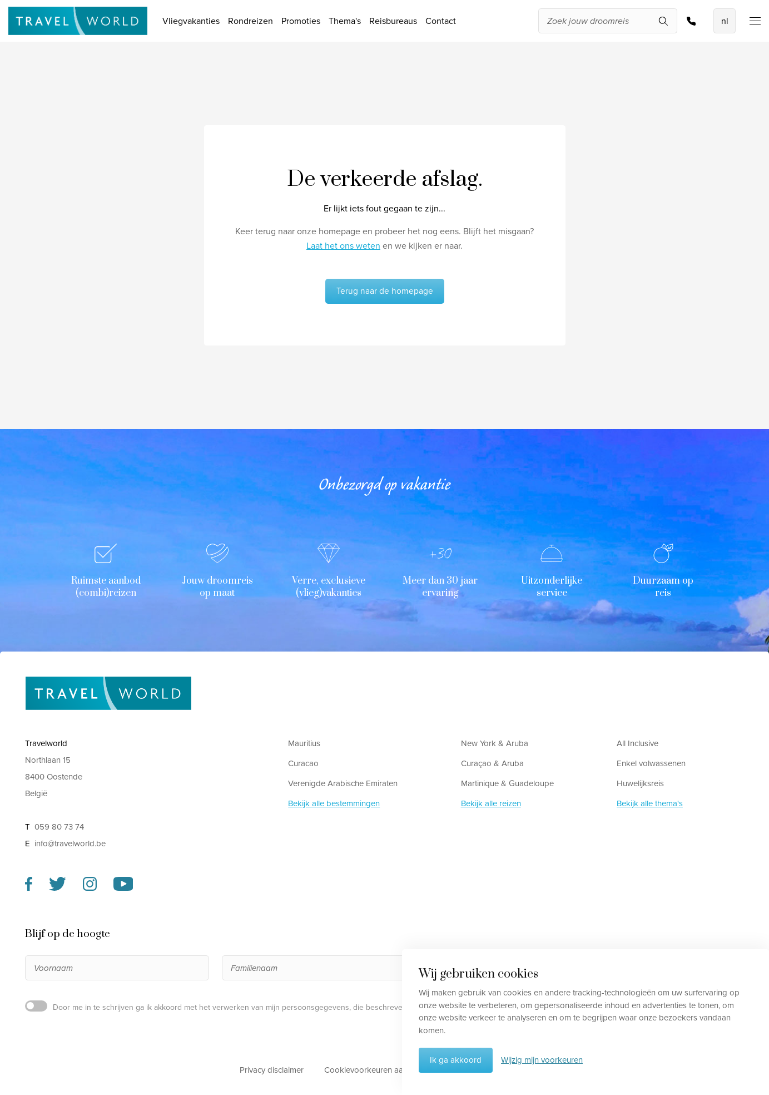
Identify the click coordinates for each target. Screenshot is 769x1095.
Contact (440, 20)
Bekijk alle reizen (491, 803)
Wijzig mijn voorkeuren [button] (542, 1060)
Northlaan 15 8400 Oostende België (53, 777)
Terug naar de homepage (384, 290)
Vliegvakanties (191, 20)
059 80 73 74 (691, 21)
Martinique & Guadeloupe (507, 783)
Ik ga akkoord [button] (456, 1060)
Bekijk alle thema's (650, 803)
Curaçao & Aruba (492, 763)
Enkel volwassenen (651, 763)
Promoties (300, 20)
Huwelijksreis (640, 783)
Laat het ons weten (343, 245)
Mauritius (304, 743)
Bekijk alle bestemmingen (334, 803)
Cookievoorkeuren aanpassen (379, 1070)
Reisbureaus (393, 20)
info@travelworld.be (70, 843)
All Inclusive (637, 743)
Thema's (345, 20)
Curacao (303, 763)
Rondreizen (250, 20)
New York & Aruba (494, 743)
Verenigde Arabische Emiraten (343, 783)
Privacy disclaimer (272, 1070)
